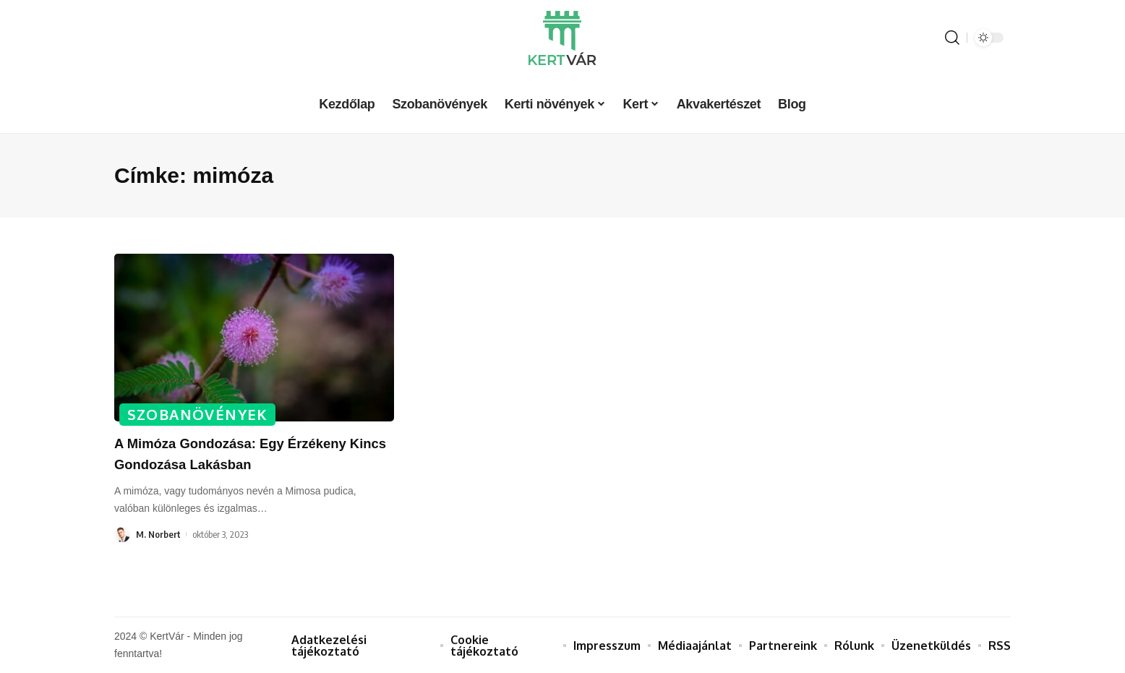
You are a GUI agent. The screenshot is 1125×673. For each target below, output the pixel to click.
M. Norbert (158, 534)
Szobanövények (198, 413)
